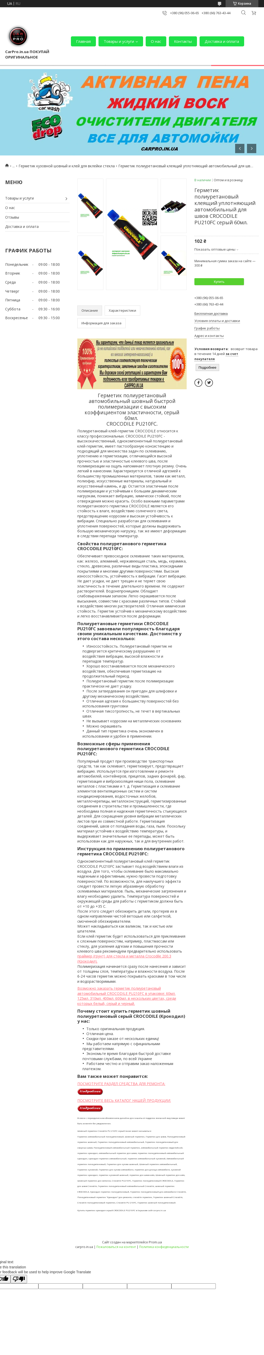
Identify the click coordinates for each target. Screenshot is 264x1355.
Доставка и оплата (222, 41)
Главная (83, 41)
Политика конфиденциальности (164, 1247)
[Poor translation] (19, 1279)
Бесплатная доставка (211, 314)
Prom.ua (155, 1242)
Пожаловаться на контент (116, 1247)
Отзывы (12, 217)
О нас (156, 41)
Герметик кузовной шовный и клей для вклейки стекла (67, 165)
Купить (219, 282)
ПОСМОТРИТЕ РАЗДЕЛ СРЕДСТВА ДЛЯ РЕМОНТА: (121, 1083)
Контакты (183, 41)
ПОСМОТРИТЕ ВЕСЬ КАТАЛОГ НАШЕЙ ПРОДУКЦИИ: (124, 1100)
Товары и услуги (119, 41)
